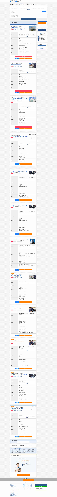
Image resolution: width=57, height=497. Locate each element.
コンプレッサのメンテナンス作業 (16, 64)
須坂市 (31, 486)
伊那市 (24, 486)
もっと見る (28, 9)
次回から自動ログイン (43, 28)
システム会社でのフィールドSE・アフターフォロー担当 (19, 239)
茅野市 (27, 487)
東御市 (31, 487)
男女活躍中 (21, 66)
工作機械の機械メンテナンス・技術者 (17, 408)
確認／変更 (28, 19)
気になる (17, 58)
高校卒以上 (18, 29)
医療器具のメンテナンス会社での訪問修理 (17, 341)
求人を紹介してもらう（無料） (23, 474)
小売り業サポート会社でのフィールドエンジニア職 (19, 171)
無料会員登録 (12, 493)
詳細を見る (25, 58)
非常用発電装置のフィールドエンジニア (17, 27)
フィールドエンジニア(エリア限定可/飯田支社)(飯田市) (19, 136)
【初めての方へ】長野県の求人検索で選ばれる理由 (14, 487)
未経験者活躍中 (14, 29)
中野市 (27, 486)
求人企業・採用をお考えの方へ (14, 495)
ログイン (42, 29)
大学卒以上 (18, 376)
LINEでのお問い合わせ (41, 486)
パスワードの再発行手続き (13, 494)
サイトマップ (12, 492)
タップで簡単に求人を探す (13, 486)
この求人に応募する (23, 56)
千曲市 (24, 487)
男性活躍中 (21, 29)
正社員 (12, 29)
